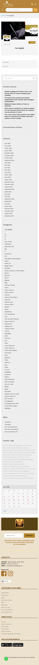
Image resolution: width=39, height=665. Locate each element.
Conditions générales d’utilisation (11, 633)
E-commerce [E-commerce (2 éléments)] (20, 454)
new (6, 340)
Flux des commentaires (11, 429)
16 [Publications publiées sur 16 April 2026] (18, 500)
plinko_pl (7, 362)
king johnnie (8, 323)
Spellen (7, 386)
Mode (6, 336)
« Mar (4, 511)
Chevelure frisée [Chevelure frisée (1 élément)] (21, 450)
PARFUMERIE (5, 593)
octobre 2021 (8, 213)
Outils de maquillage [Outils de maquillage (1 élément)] (9, 466)
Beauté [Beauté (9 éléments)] (9, 447)
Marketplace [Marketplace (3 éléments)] (29, 459)
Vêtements (4, 605)
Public (6, 367)
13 (5, 237)
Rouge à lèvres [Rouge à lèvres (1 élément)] (7, 468)
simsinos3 (7, 374)
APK (6, 256)
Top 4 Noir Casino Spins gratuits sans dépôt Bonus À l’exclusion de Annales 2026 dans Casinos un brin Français (20, 116)
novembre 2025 (9, 155)
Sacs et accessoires (7, 609)
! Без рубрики (8, 229)
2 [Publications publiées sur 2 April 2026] (18, 493)
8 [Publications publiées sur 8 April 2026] (13, 497)
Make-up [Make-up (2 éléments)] (16, 459)
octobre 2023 (8, 187)
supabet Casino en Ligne (12, 394)
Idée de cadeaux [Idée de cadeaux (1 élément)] (8, 459)
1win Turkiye (8, 241)
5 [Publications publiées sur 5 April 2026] (32, 493)
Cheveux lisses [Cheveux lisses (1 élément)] (7, 452)
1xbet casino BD (9, 246)
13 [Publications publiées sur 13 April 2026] (4, 500)
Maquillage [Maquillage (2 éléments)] (22, 459)
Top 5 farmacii (9, 398)
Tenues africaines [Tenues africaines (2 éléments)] (8, 478)
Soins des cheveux (6, 600)
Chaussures (4, 595)
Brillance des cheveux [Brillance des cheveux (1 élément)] (9, 450)
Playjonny (7, 357)
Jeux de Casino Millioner (12, 319)
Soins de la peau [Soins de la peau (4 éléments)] (18, 473)
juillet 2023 (8, 191)
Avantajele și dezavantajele (12, 258)
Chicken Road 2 (9, 304)
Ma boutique (5, 629)
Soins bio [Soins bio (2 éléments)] (16, 471)
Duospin (7, 307)
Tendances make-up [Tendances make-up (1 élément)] (21, 475)
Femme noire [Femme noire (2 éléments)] (7, 457)
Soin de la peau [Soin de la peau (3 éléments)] (8, 471)
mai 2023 (7, 196)
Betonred (7, 275)
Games (7, 309)
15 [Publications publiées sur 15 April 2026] (13, 500)
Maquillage (8, 333)
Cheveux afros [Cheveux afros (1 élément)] (31, 450)
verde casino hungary (11, 406)
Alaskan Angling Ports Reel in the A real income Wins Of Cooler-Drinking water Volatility (18, 93)
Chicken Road (9, 302)
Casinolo (7, 295)
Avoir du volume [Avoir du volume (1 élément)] (27, 445)
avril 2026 (7, 143)
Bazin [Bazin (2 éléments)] (4, 447)
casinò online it (9, 292)
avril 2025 (7, 170)
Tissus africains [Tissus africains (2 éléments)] (18, 478)
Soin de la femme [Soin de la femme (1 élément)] (29, 468)
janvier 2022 (8, 206)
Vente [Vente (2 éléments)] (25, 478)
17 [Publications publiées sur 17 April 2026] (23, 500)
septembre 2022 (9, 199)
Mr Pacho (7, 338)
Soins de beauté (9, 381)
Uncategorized (9, 401)
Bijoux (3, 597)
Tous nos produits (6, 624)
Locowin (7, 331)
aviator (7, 261)
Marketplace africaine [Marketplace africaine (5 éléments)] (9, 461)
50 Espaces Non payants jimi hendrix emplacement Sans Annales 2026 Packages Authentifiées (19, 99)
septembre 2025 (9, 160)
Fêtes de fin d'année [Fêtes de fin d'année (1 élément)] (17, 457)
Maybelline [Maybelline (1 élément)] (19, 461)
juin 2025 (7, 165)
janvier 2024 (8, 179)
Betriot (7, 278)
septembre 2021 (9, 216)
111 (5, 234)
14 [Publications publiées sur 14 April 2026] (9, 500)
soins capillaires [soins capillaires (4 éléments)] (24, 471)
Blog (6, 282)
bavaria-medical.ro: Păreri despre (14, 270)
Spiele (6, 389)
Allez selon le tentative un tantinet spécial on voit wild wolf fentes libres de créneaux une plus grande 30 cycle (19, 110)
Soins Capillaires (9, 379)
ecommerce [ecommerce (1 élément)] (28, 454)
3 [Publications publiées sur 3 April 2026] (23, 493)
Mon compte (5, 626)
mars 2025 (8, 172)
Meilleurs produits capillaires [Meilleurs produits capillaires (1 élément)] (11, 464)
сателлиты (7, 408)
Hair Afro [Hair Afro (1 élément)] (27, 457)
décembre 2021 (9, 208)
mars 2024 (8, 177)
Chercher (36, 10)
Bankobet (7, 268)
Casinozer (7, 299)
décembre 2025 (9, 153)
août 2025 (7, 162)
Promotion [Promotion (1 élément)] (26, 466)
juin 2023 (7, 194)
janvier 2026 (8, 150)
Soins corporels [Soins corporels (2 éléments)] (7, 473)
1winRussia (8, 244)
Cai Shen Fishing (9, 285)
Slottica (7, 377)
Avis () (5, 66)
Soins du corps (9, 384)
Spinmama (8, 391)
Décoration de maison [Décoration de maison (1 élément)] (9, 454)
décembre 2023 (9, 182)
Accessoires (8, 253)
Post (6, 365)
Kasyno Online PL (10, 321)
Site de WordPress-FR (11, 431)
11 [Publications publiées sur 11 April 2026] (27, 497)
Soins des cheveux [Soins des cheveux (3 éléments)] (29, 473)
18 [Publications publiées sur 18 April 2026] (28, 500)
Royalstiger (8, 372)
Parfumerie (8, 352)
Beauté (7, 273)
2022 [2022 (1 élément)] (4, 445)
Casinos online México (11, 297)
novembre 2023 (9, 184)
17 (5, 239)
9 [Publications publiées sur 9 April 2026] (18, 497)
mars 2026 (8, 145)
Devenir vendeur (6, 631)
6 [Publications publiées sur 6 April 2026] (4, 497)
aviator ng (7, 263)
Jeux (6, 316)
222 (6, 249)
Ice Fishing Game (10, 314)
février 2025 (8, 175)
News (6, 343)
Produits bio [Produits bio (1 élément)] (19, 466)
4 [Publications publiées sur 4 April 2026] (27, 493)
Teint (2, 602)
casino (6, 287)
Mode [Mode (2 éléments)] (22, 464)
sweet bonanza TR (10, 396)
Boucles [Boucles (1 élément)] (26, 447)
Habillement (8, 311)
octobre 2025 (8, 158)
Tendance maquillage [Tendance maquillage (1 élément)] (9, 475)
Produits (6, 62)
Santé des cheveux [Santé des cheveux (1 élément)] (18, 468)
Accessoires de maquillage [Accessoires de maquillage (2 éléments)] (14, 445)
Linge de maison (9, 328)
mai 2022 (7, 204)
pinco (6, 355)
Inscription (8, 422)
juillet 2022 (8, 201)
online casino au (9, 348)
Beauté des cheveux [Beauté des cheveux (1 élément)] (17, 447)
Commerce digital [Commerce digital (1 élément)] (30, 452)
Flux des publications (11, 427)
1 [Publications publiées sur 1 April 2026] (13, 493)
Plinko (6, 360)
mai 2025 (7, 167)
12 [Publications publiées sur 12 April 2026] (32, 497)
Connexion (8, 424)
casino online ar (9, 290)
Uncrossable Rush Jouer (12, 403)
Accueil (3, 621)
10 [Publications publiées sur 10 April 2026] (23, 497)
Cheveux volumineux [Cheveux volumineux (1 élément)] (18, 452)
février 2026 (8, 148)
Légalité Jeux (8, 326)
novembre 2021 (9, 211)
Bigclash (7, 280)
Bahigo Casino (9, 266)
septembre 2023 (9, 189)
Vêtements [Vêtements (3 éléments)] (30, 478)
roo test (7, 369)
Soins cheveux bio (6, 612)
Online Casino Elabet (11, 350)
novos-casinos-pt (10, 345)
